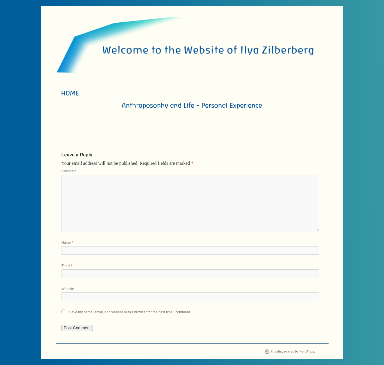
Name (67, 243)
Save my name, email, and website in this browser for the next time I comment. (130, 312)
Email (67, 266)
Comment (69, 171)
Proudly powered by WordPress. (293, 351)
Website (68, 289)
